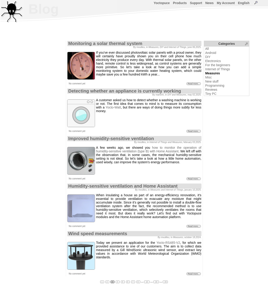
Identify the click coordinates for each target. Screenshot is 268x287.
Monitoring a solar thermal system (105, 43)
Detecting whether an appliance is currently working (124, 90)
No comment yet (77, 83)
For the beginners (217, 65)
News (209, 3)
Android (210, 53)
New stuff (211, 81)
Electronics (213, 61)
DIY (207, 57)
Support (196, 3)
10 (146, 282)
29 (165, 282)
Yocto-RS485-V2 (168, 242)
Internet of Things (217, 69)
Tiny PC (210, 94)
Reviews (211, 89)
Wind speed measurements (97, 233)
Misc (208, 77)
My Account (226, 3)
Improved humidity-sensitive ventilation (111, 138)
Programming (214, 85)
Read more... (194, 84)
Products (180, 3)
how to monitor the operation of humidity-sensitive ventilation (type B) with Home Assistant (148, 149)
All (207, 48)
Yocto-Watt (113, 107)
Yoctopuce (162, 3)
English (244, 3)
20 (156, 282)
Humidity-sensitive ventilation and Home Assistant (122, 186)
